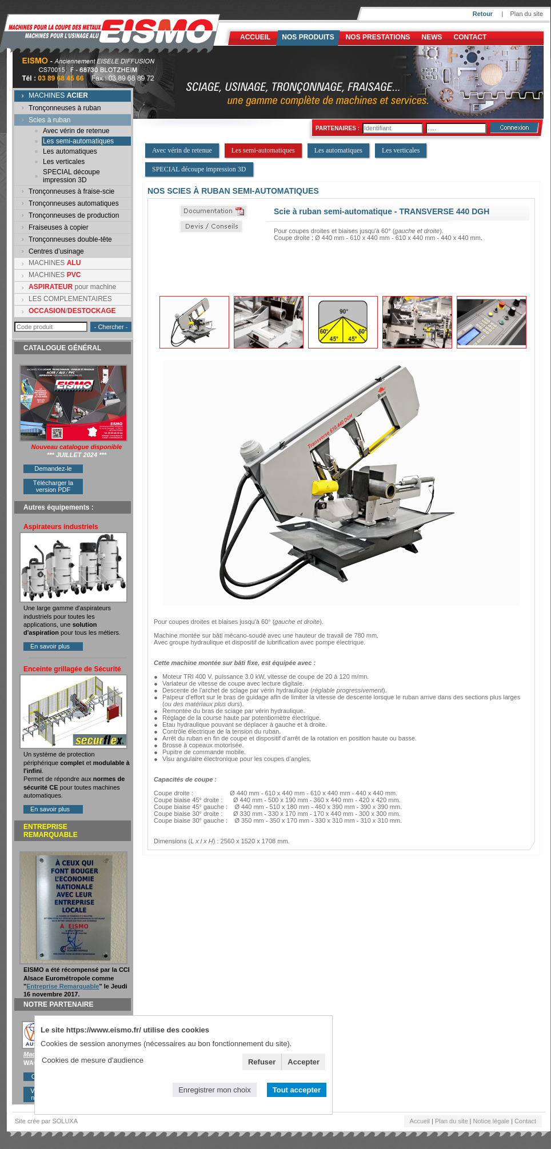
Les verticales (64, 162)
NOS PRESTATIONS (378, 37)
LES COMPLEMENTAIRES (70, 299)
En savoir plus (50, 646)
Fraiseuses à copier (59, 227)
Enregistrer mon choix (214, 1090)
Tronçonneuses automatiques (74, 203)
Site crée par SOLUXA (46, 1121)
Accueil (255, 37)
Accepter (304, 1062)
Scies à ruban (49, 120)
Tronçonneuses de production (74, 215)
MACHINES (58, 95)
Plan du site (526, 13)
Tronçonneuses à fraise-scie (71, 191)
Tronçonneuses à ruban (65, 108)
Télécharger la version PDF (53, 486)
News (432, 37)
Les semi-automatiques (78, 141)
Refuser (262, 1062)
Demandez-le (52, 468)
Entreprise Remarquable (62, 986)
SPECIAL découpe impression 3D (71, 176)
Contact (470, 37)
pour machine (72, 287)
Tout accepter (297, 1090)
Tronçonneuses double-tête (70, 239)
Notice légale (491, 1121)
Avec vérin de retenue (76, 131)
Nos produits (308, 37)
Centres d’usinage (56, 251)
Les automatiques (70, 151)
